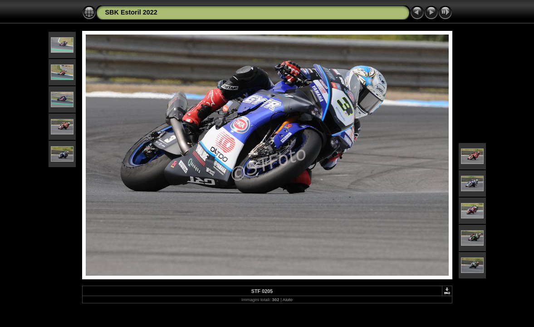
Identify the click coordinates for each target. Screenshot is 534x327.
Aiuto (288, 299)
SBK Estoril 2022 (131, 12)
